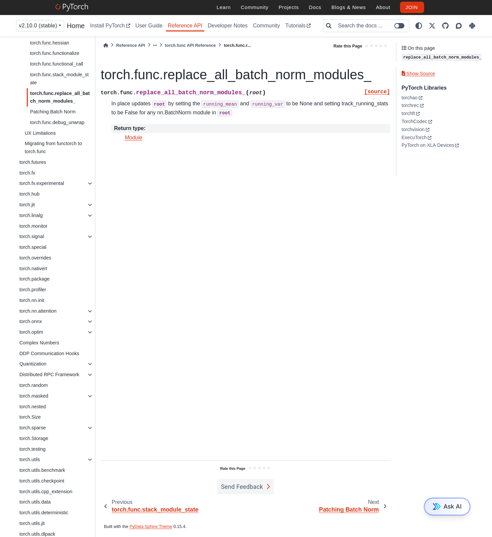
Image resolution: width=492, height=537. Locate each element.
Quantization (32, 363)
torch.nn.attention (38, 311)
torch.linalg (31, 215)
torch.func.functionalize (54, 53)
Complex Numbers (39, 342)
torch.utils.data (35, 502)
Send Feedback (242, 486)
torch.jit (27, 204)
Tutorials (295, 25)
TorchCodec (414, 121)
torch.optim (31, 332)
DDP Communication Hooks (49, 353)
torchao (410, 97)
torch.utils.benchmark (42, 470)
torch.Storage (33, 438)
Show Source (418, 73)
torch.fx (27, 173)
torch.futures (32, 162)
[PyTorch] (73, 7)
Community (266, 25)
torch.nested (32, 406)
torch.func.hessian (49, 42)
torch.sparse (32, 427)
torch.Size (30, 417)
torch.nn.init (31, 300)
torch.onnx (30, 321)
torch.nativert (33, 268)
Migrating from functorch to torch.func (53, 147)
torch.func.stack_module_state (59, 78)
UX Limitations (40, 133)
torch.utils (29, 459)
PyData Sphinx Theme (150, 526)
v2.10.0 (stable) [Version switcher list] (38, 25)
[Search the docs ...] (371, 26)
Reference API (185, 25)
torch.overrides (35, 257)
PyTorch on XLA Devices (428, 145)
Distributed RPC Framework (49, 374)
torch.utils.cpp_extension (45, 491)
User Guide (149, 25)
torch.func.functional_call (56, 64)
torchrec (410, 105)
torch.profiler (32, 289)
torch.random (33, 385)
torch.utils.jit (32, 523)
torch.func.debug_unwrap (57, 122)
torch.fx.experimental (41, 183)
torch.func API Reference (190, 45)
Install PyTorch (107, 25)
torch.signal (31, 236)
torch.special (32, 247)
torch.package (34, 279)
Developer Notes (228, 25)
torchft (408, 113)
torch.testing (32, 449)
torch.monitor (33, 226)
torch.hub (29, 194)
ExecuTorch (414, 137)
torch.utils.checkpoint (41, 481)
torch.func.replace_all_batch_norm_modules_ (60, 97)
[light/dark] (419, 25)
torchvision (413, 129)
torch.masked (33, 396)
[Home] (105, 45)
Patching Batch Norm (53, 111)
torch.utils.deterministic (43, 512)
